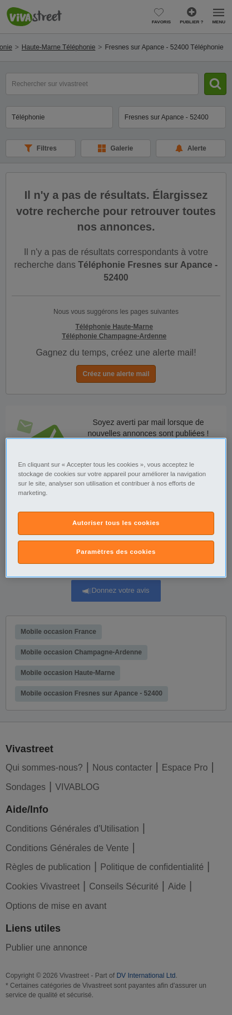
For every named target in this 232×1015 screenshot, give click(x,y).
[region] (116, 507)
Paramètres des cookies (116, 551)
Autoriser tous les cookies (116, 522)
